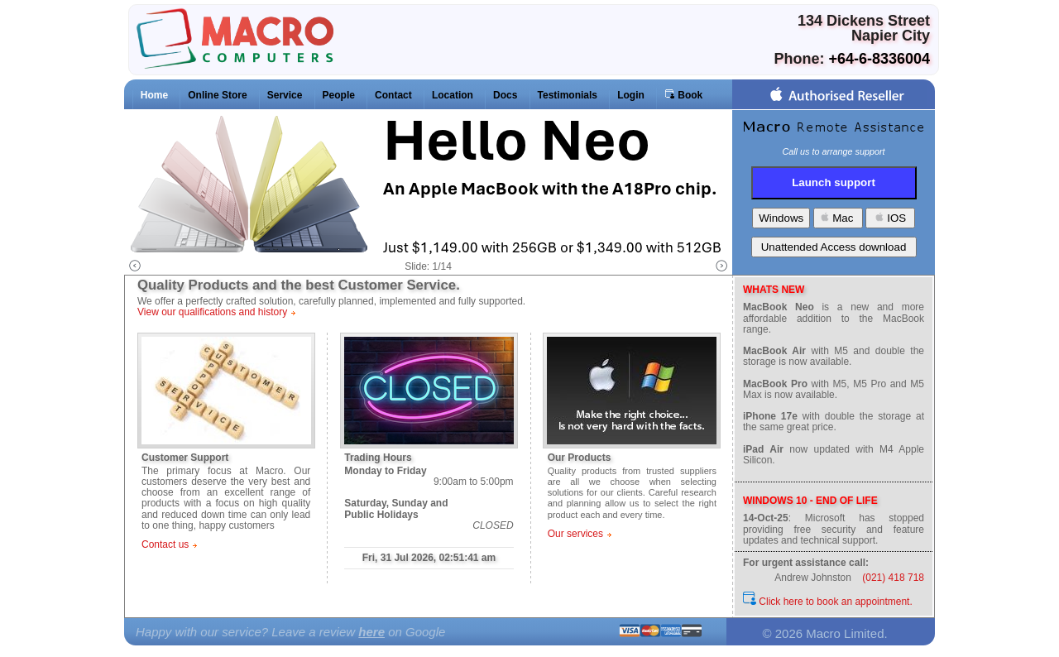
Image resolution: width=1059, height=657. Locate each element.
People (339, 95)
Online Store (217, 95)
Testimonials (567, 95)
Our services (575, 534)
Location (452, 95)
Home (154, 95)
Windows (781, 218)
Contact (393, 95)
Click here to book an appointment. (828, 601)
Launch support (833, 182)
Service (285, 95)
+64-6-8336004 (879, 58)
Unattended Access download (834, 247)
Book (683, 94)
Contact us (165, 544)
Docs (505, 95)
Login (631, 95)
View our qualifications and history (212, 312)
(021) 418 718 (893, 577)
